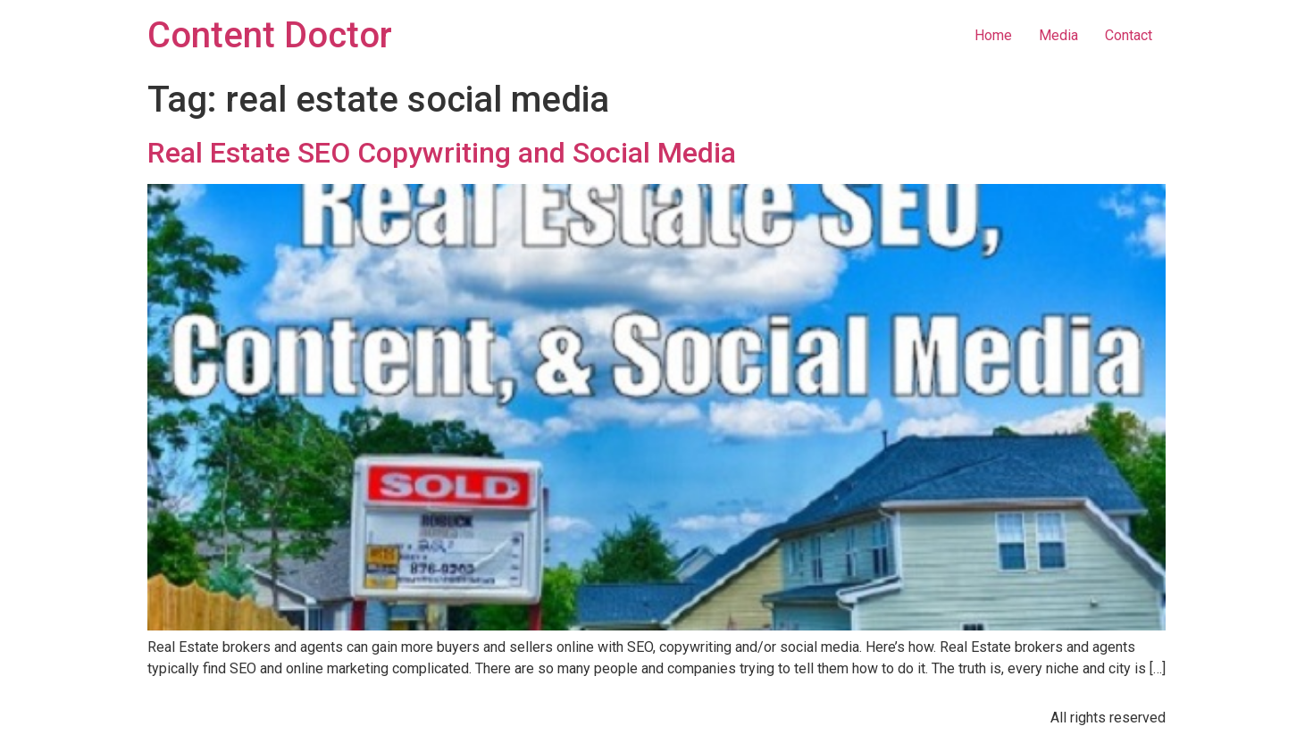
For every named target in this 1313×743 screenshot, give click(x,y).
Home (993, 35)
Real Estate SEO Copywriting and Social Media (441, 153)
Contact (1128, 35)
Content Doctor (269, 35)
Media (1058, 35)
